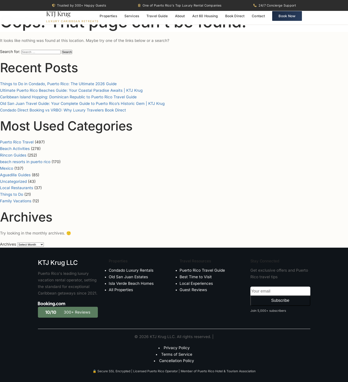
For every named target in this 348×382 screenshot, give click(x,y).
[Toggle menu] (99, 19)
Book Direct (235, 19)
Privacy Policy (177, 348)
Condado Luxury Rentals (131, 270)
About (180, 19)
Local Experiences (196, 283)
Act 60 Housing (205, 19)
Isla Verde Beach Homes (131, 283)
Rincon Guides (13, 155)
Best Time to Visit (196, 277)
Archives (8, 244)
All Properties (121, 290)
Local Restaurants (16, 188)
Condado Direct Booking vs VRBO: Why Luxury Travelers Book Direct (63, 110)
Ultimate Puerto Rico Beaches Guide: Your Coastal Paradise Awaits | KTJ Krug (71, 90)
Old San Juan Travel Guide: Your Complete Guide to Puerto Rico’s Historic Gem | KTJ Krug (82, 103)
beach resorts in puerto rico (25, 162)
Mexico (6, 168)
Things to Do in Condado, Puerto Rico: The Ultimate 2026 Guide (58, 84)
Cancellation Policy (176, 360)
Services (131, 19)
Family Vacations (15, 201)
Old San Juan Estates (128, 277)
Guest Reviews (193, 290)
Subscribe (280, 300)
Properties (108, 19)
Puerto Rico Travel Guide (202, 270)
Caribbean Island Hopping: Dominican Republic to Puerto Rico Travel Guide (68, 97)
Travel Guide (157, 19)
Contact (258, 19)
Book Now (287, 19)
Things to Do (11, 194)
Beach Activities (15, 148)
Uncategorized (13, 181)
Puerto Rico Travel (17, 142)
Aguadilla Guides (15, 175)
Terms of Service (176, 354)
